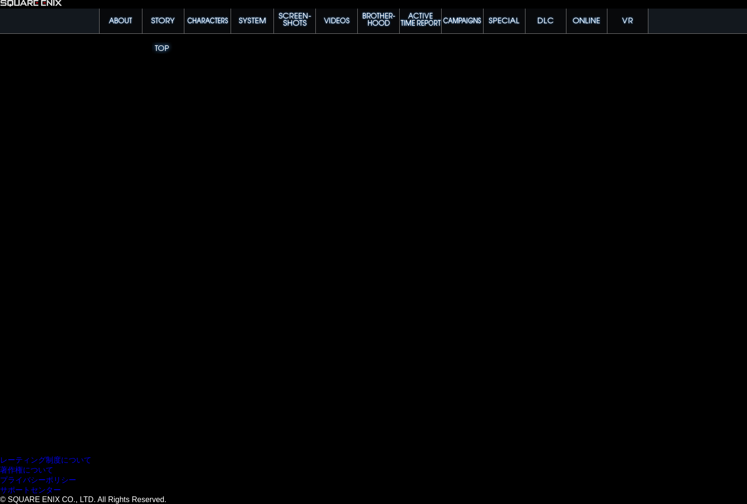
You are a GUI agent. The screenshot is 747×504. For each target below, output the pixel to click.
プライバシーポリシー (38, 480)
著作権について (26, 470)
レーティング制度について (45, 460)
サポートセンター (30, 490)
